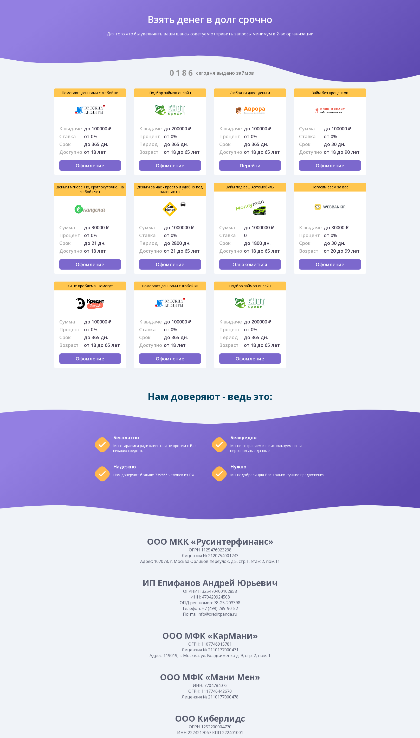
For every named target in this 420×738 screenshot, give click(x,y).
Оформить (64, 110)
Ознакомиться (249, 264)
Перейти (144, 110)
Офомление (90, 165)
